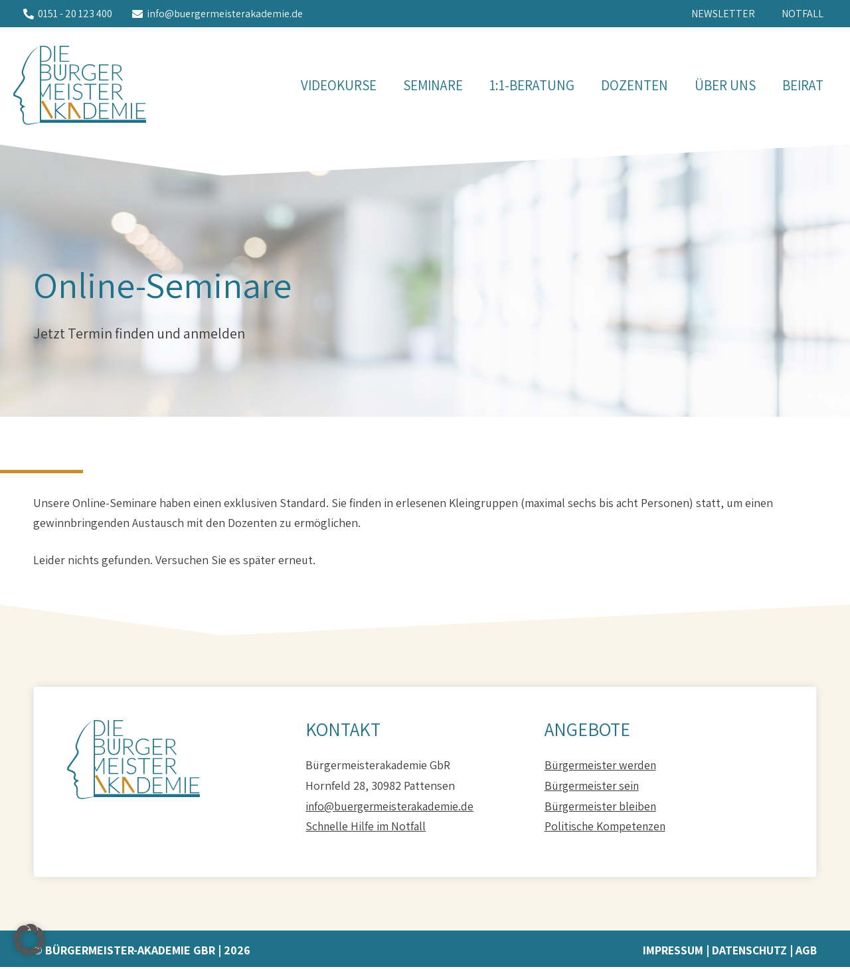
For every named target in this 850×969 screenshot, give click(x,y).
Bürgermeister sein (593, 787)
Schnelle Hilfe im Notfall (366, 828)
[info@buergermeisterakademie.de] (217, 15)
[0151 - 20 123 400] (67, 15)
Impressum (670, 952)
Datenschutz (747, 952)
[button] (29, 940)
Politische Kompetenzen (606, 828)
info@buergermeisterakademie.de (391, 808)
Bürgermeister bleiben (602, 808)
